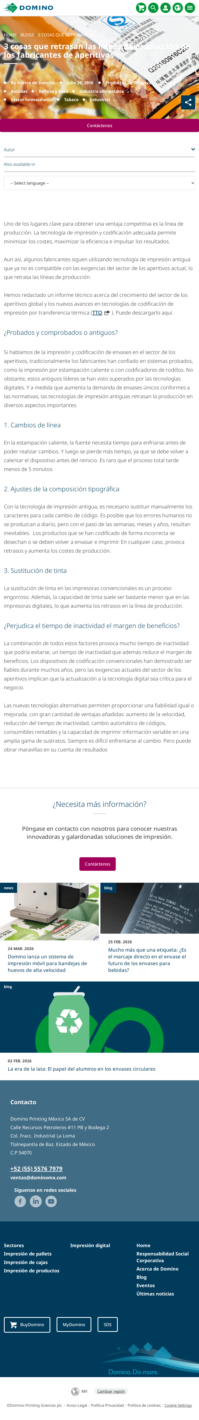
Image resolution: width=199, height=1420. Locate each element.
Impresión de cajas (26, 1262)
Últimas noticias (155, 1294)
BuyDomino (27, 1325)
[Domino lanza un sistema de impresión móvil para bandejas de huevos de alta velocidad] (49, 931)
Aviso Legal (77, 1405)
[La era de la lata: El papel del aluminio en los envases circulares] (99, 1030)
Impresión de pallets (28, 1254)
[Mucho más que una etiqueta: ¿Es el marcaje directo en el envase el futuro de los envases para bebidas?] (149, 931)
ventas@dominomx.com (38, 1178)
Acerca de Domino (157, 1269)
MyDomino (75, 1325)
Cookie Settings (178, 1405)
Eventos (145, 1285)
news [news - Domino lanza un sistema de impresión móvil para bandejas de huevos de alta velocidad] (8, 888)
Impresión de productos (31, 1271)
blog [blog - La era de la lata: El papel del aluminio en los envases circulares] (8, 986)
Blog (141, 1277)
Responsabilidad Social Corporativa (162, 1257)
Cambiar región (111, 1391)
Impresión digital (90, 1245)
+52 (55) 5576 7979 (36, 1169)
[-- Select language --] (99, 183)
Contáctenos (99, 125)
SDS (109, 1325)
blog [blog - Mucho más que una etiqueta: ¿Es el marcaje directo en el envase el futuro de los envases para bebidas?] (108, 888)
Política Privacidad (107, 1405)
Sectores (14, 1245)
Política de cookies (144, 1405)
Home (143, 1245)
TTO (97, 312)
